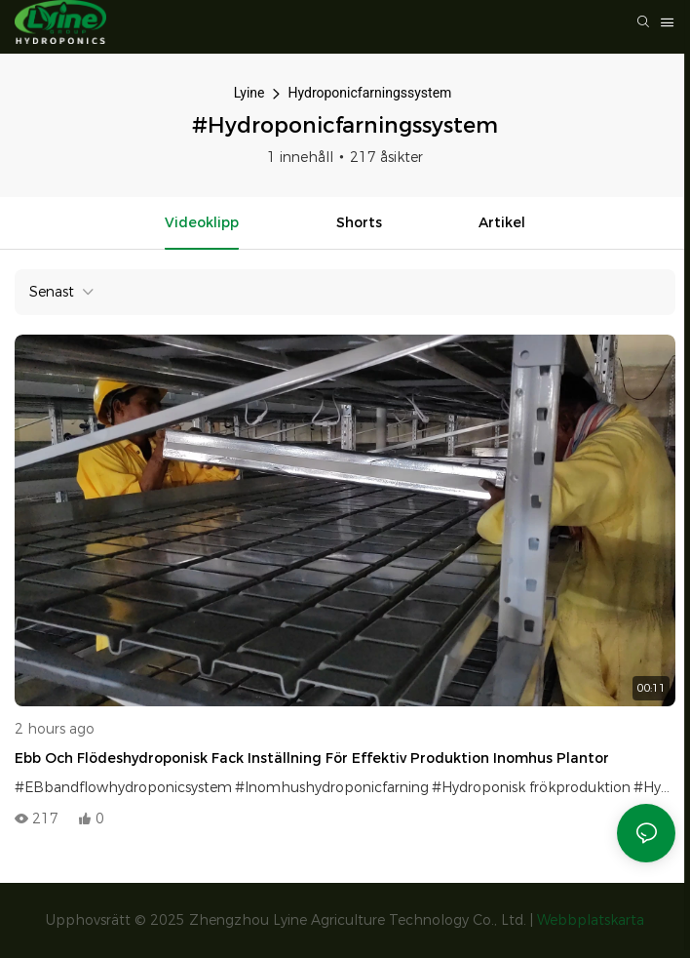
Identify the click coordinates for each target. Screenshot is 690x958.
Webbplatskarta (590, 920)
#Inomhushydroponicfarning (332, 787)
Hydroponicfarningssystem (369, 92)
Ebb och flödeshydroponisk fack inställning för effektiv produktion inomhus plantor (312, 758)
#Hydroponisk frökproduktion (531, 787)
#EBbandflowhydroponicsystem (123, 787)
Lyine (249, 92)
